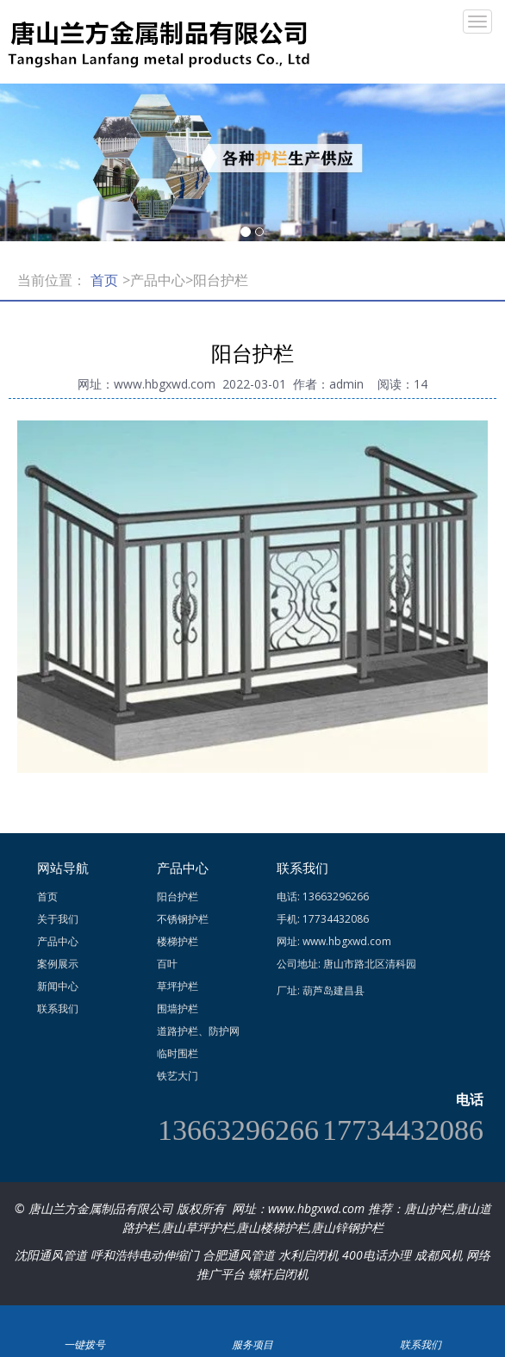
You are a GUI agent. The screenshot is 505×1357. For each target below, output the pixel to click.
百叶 (167, 963)
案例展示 (57, 963)
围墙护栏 (177, 1008)
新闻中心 (57, 986)
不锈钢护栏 (183, 919)
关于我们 (57, 919)
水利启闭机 (308, 1255)
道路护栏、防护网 (198, 1031)
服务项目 (252, 1321)
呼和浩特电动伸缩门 (144, 1255)
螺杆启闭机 (278, 1274)
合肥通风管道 (239, 1255)
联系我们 (57, 1008)
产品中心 (57, 941)
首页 (104, 280)
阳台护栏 (177, 896)
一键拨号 (84, 1321)
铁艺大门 (177, 1075)
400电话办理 (376, 1255)
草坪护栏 (177, 986)
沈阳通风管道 (51, 1255)
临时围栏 (177, 1053)
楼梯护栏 (177, 941)
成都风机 (439, 1255)
